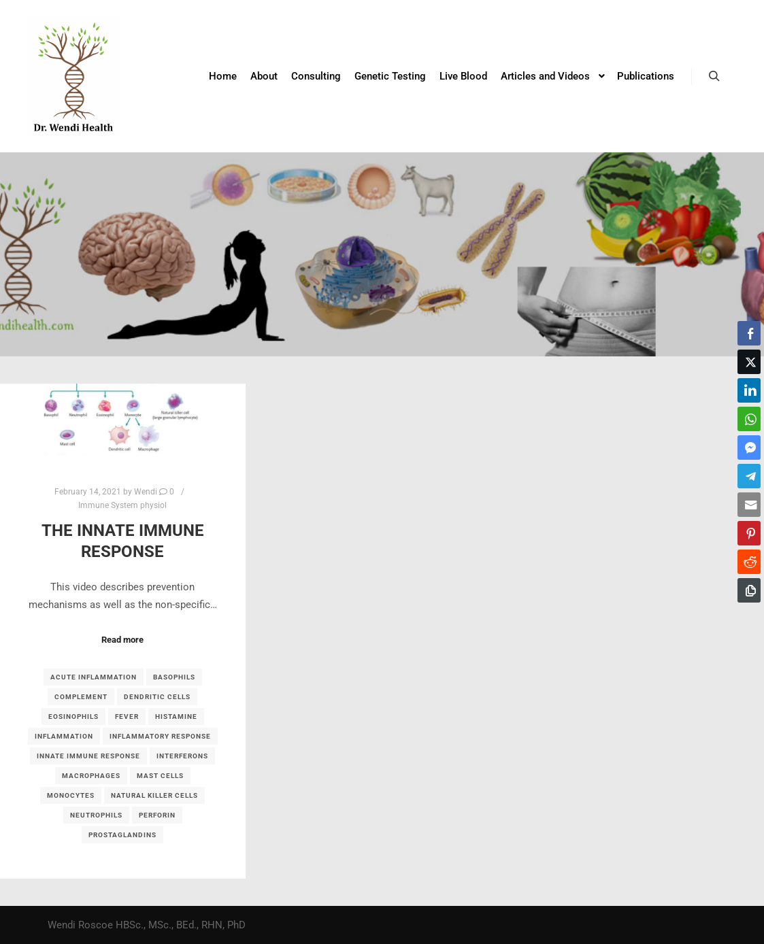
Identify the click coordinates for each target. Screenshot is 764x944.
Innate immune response (88, 756)
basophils (174, 677)
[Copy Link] (749, 590)
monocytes (71, 795)
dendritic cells (157, 697)
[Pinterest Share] (749, 533)
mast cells (160, 775)
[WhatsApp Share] (749, 419)
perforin (157, 815)
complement (80, 697)
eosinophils (73, 716)
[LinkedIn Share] (749, 390)
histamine (176, 716)
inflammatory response (160, 736)
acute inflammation (93, 677)
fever (127, 716)
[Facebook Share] (749, 333)
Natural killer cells (154, 795)
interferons (182, 756)
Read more (122, 640)
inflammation (64, 736)
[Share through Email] (749, 504)
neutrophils (96, 815)
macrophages (91, 775)
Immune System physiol (122, 505)
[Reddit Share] (749, 562)
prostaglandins (122, 835)
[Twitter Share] (749, 362)
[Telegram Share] (749, 476)
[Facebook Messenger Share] (749, 447)
